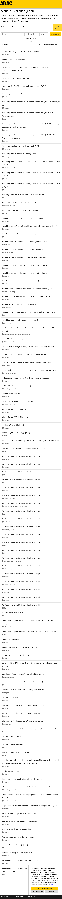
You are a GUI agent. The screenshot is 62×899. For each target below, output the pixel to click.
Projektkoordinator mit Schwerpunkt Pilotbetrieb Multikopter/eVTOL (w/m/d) (30, 806)
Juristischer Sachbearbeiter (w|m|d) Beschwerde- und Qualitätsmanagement (30, 440)
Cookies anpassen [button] (38, 891)
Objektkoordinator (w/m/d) (12, 771)
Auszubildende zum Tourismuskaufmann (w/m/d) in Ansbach (24, 265)
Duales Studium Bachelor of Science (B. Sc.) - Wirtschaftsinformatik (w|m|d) (30, 370)
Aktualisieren (55, 34)
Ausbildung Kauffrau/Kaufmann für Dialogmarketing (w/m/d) (24, 86)
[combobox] (44, 34)
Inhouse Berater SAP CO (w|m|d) (14, 409)
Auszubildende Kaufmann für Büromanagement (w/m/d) (23, 218)
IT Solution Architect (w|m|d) (13, 425)
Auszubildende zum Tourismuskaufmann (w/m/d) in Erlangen (24, 273)
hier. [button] (52, 884)
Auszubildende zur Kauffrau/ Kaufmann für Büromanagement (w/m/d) (28, 289)
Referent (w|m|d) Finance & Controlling (16, 829)
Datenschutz (19, 897)
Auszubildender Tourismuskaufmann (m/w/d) (19, 304)
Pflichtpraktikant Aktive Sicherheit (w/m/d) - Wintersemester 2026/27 (27, 787)
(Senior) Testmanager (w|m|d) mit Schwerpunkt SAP (21, 51)
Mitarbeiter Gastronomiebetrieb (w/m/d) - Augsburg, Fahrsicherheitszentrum (30, 729)
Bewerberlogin (5, 897)
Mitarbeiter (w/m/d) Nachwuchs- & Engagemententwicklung (24, 690)
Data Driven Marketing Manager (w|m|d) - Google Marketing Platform (28, 347)
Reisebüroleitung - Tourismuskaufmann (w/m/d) (20, 860)
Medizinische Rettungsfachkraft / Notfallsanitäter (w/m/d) (23, 674)
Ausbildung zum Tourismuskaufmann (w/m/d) (19, 154)
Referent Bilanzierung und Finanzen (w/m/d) (18, 837)
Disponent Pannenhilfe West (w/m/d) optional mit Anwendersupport (27, 362)
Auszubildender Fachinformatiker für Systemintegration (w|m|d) (26, 296)
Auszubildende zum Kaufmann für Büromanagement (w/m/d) (24, 234)
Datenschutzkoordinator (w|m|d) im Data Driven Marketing (24, 354)
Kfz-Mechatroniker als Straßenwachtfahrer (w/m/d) (21, 456)
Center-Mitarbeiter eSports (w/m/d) (15, 339)
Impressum (31, 897)
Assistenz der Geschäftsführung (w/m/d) (17, 78)
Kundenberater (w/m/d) (10, 639)
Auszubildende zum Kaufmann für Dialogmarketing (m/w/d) (24, 257)
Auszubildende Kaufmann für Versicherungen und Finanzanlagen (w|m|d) (29, 226)
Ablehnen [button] (51, 891)
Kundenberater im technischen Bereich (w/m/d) (19, 647)
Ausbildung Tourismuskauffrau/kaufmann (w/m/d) (20, 94)
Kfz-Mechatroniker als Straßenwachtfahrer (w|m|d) (21, 574)
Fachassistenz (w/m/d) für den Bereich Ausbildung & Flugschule (25, 378)
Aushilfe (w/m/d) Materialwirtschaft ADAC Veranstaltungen (24, 195)
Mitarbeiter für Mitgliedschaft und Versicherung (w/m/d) (23, 705)
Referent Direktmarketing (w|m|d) (15, 845)
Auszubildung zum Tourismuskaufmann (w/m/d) (20, 320)
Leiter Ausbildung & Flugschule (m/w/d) (16, 655)
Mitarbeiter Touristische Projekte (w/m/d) (17, 752)
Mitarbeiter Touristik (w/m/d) (12, 744)
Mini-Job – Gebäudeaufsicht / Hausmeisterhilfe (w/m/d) (22, 682)
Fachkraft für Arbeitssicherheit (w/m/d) (16, 386)
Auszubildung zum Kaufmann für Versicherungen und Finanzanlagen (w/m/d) (30, 312)
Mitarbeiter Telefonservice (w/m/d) (15, 737)
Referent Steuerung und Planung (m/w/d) (17, 853)
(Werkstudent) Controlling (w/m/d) (14, 59)
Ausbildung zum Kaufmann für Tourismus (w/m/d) (20, 146)
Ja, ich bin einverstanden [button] (45, 888)
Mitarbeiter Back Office (10, 697)
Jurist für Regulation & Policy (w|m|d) (16, 433)
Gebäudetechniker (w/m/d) (12, 394)
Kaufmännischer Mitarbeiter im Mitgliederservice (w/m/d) (23, 448)
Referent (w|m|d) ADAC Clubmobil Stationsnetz (20, 821)
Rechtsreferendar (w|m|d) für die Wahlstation (19, 813)
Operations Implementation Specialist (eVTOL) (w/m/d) (22, 779)
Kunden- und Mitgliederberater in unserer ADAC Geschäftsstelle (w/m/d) (29, 632)
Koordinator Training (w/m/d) (12, 613)
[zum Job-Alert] (57, 27)
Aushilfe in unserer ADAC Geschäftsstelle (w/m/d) (20, 210)
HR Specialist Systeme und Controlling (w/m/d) (19, 401)
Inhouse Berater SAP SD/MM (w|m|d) (16, 417)
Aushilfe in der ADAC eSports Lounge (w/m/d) (19, 202)
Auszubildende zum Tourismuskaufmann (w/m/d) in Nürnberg (25, 281)
